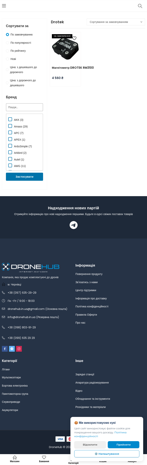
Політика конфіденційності (91, 306)
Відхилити (90, 444)
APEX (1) (16, 139)
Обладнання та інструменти (92, 399)
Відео (78, 391)
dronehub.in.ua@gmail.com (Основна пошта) (37, 309)
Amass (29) (18, 126)
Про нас (80, 323)
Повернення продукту (88, 274)
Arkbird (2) (17, 152)
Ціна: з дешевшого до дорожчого (23, 69)
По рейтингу (18, 51)
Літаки (6, 369)
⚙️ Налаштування (107, 453)
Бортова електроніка (15, 386)
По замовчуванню (22, 34)
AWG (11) (17, 166)
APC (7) (16, 133)
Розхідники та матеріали (90, 407)
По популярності (21, 43)
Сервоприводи (11, 402)
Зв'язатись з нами (86, 282)
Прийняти (124, 444)
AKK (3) (15, 119)
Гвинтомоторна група (15, 394)
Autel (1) (16, 159)
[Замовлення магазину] (116, 22)
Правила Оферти (86, 315)
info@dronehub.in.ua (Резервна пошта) (33, 317)
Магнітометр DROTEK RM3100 (73, 68)
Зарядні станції (84, 374)
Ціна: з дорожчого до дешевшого (23, 82)
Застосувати (24, 177)
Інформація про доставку (91, 298)
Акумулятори (10, 410)
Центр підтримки (85, 290)
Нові (13, 59)
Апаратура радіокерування (92, 382)
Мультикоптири (11, 377)
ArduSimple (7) (20, 146)
